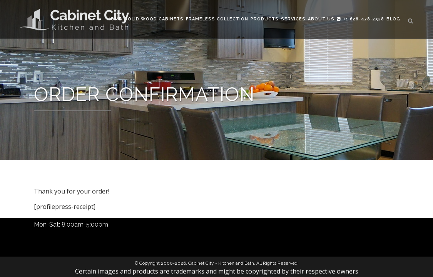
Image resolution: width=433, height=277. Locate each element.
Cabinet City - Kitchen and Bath (221, 263)
